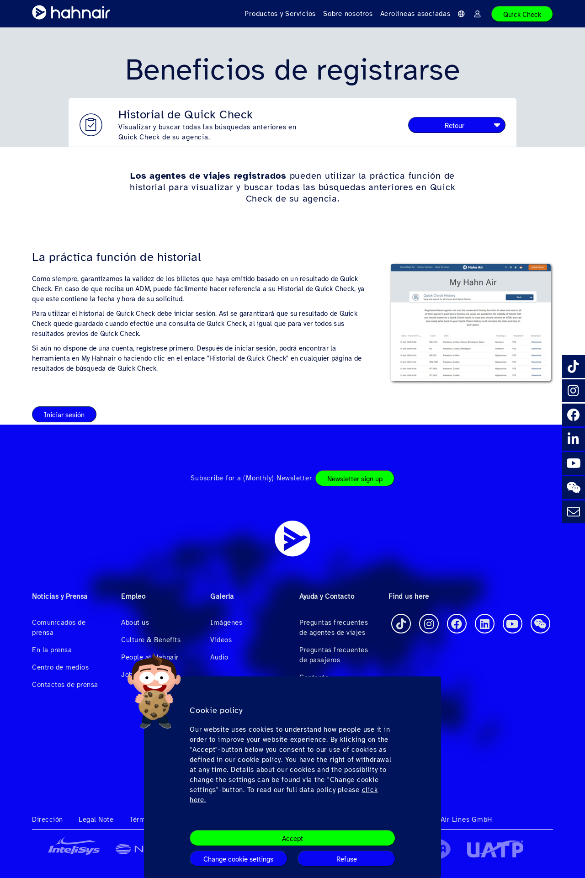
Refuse (346, 859)
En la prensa (52, 650)
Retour (454, 126)
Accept (292, 839)
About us (135, 622)
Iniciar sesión (64, 415)
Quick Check (522, 15)
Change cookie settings (238, 859)
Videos (221, 640)
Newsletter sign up (355, 479)
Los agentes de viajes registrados (208, 175)
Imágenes (226, 622)
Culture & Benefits (151, 640)
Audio (219, 657)
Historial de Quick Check (185, 114)
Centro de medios (60, 667)
